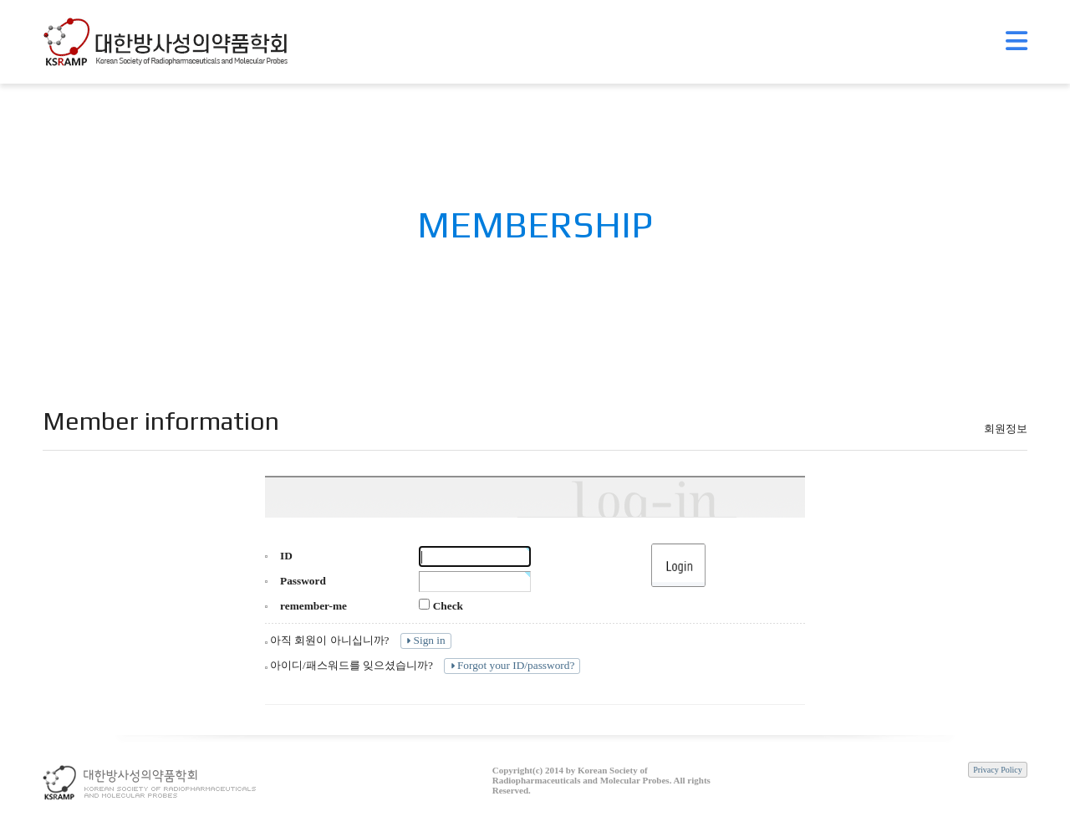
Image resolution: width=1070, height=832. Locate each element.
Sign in (425, 640)
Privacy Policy (997, 769)
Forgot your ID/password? (510, 665)
